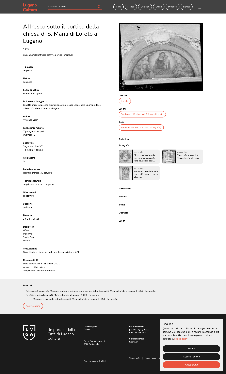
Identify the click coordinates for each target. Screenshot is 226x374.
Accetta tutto (191, 365)
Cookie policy (135, 358)
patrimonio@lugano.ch (139, 329)
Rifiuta (191, 348)
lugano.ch (133, 341)
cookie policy (181, 339)
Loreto (124, 101)
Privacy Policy (150, 358)
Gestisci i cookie (191, 356)
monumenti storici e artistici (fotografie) (141, 127)
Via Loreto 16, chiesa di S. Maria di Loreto (142, 114)
